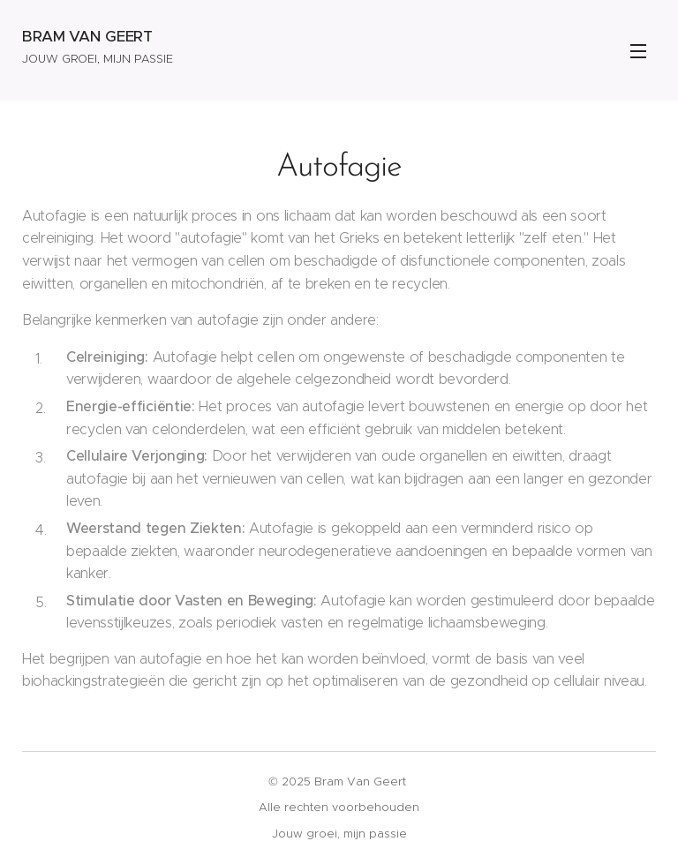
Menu (638, 51)
